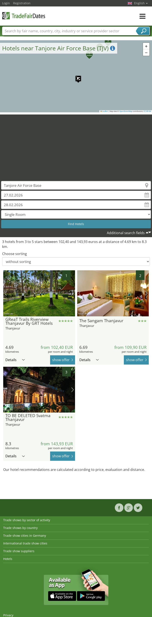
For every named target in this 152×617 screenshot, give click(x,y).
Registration (22, 3)
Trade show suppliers (18, 551)
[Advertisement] (76, 144)
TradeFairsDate (23, 15)
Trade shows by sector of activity (26, 520)
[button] (76, 76)
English (141, 3)
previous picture (5, 293)
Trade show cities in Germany (24, 535)
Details (15, 359)
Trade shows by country (20, 528)
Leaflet (104, 111)
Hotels (7, 559)
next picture (72, 293)
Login (6, 3)
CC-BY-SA (147, 111)
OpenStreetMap (125, 111)
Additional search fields (126, 232)
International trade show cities (25, 543)
